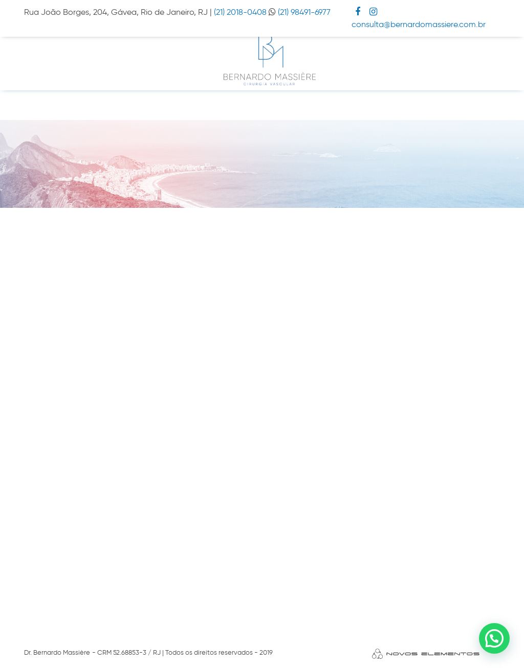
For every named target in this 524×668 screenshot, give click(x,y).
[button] (494, 638)
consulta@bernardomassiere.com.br (419, 24)
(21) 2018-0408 (241, 12)
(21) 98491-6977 (304, 12)
